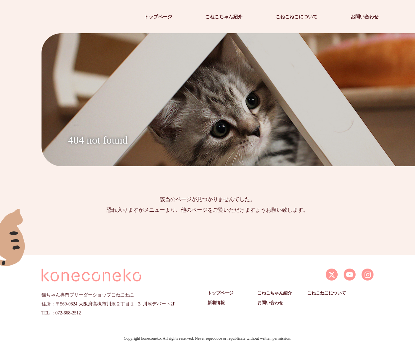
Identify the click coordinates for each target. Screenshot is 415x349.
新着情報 (216, 302)
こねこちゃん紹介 (223, 16)
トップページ (158, 16)
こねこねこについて (296, 16)
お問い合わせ (364, 16)
